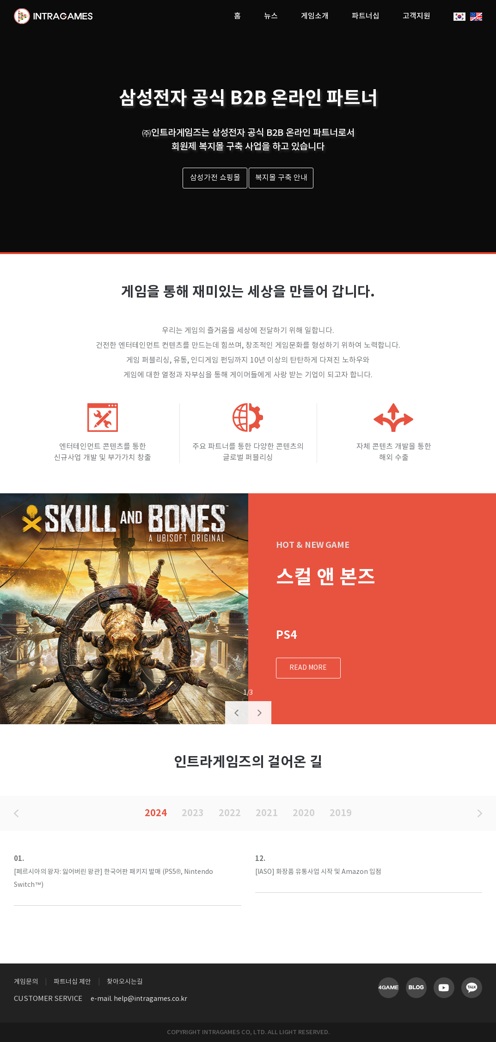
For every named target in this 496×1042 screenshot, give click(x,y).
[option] (124, 608)
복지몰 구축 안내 (281, 178)
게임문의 (26, 982)
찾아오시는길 (125, 982)
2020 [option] (304, 813)
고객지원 (416, 16)
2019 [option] (341, 813)
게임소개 (315, 16)
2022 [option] (230, 813)
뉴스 (271, 16)
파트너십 (366, 16)
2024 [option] (156, 813)
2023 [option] (193, 813)
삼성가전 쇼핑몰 (215, 178)
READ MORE (308, 668)
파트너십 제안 (72, 982)
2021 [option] (267, 813)
